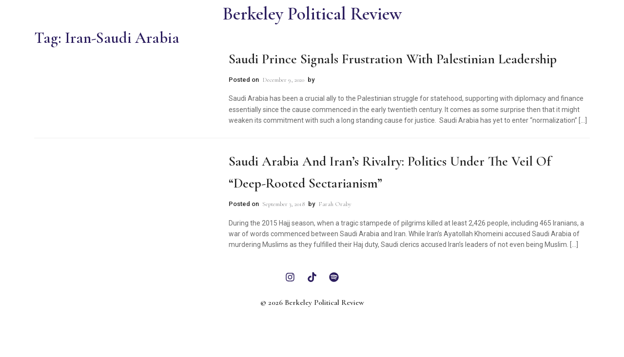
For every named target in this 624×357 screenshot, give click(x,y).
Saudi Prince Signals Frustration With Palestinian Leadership (393, 59)
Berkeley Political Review (312, 14)
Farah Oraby (334, 204)
